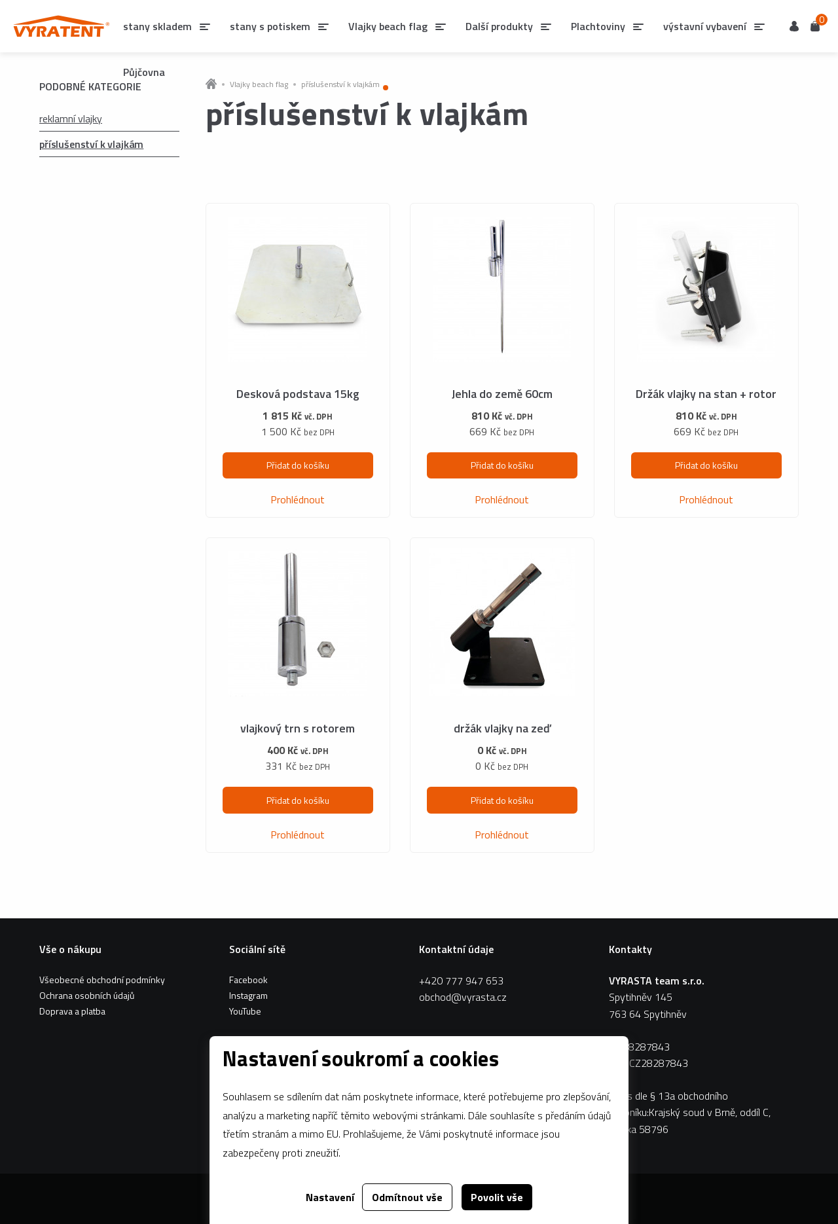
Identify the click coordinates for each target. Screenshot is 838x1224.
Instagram (248, 995)
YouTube (245, 1011)
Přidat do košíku (297, 465)
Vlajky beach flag (388, 26)
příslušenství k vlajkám (91, 144)
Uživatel (794, 26)
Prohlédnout (297, 499)
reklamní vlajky (70, 118)
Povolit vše (497, 1197)
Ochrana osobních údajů (86, 995)
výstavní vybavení (704, 26)
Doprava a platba (72, 1011)
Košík (815, 25)
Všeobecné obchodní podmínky (102, 979)
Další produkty (499, 26)
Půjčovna (144, 72)
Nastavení (330, 1197)
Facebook (248, 979)
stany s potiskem (270, 26)
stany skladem (157, 26)
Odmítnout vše (407, 1197)
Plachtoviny (598, 26)
